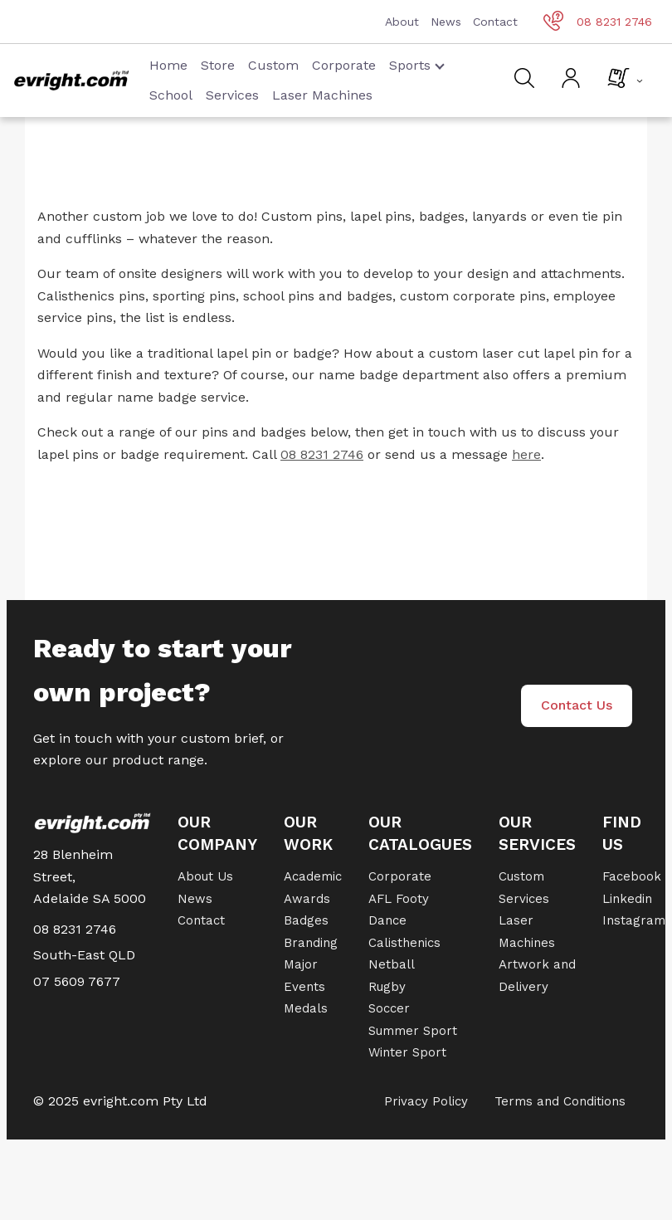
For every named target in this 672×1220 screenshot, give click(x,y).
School (170, 95)
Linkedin (627, 898)
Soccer (389, 1008)
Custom (273, 65)
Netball (391, 964)
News (446, 21)
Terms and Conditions (560, 1101)
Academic (313, 876)
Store (218, 65)
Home (168, 65)
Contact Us (576, 705)
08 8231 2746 (597, 21)
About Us (205, 876)
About (402, 21)
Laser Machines (322, 95)
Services (232, 95)
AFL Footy (398, 898)
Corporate (344, 65)
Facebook (631, 876)
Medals (306, 1008)
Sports (417, 65)
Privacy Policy (426, 1101)
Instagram (633, 920)
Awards (307, 898)
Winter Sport (407, 1052)
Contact (495, 21)
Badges (306, 920)
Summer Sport (412, 1030)
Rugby (387, 986)
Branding (311, 942)
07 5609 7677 (76, 981)
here (526, 454)
